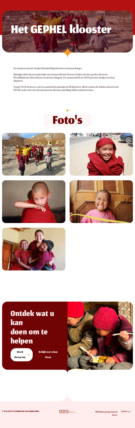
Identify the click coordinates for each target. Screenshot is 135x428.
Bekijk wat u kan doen (48, 355)
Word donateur (19, 355)
